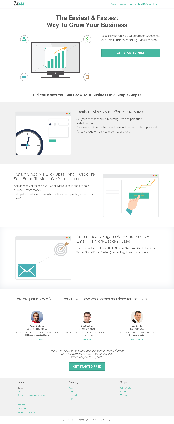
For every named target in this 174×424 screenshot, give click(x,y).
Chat (123, 391)
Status (20, 399)
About (71, 388)
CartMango (22, 408)
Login (155, 4)
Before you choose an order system (32, 395)
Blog (71, 391)
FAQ (19, 391)
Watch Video (37, 340)
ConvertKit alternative (26, 412)
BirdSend (21, 405)
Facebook (73, 395)
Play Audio (87, 340)
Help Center (125, 388)
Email (123, 395)
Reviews (132, 4)
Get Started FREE (131, 52)
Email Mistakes (144, 4)
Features (122, 4)
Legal (71, 399)
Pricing (113, 4)
